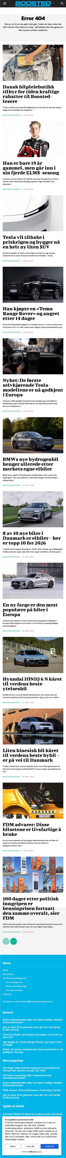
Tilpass (13, 1146)
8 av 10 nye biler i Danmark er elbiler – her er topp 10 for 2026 (32, 537)
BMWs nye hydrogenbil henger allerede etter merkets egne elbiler (31, 463)
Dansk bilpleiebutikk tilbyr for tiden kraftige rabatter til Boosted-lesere (31, 94)
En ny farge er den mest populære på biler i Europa (30, 609)
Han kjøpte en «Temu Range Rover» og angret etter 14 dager (31, 313)
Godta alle (49, 1146)
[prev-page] (6, 941)
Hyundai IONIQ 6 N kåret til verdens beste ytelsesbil (32, 683)
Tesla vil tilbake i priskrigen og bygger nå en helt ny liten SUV (31, 241)
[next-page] (13, 941)
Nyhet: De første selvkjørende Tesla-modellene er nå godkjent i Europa (33, 387)
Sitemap (7, 994)
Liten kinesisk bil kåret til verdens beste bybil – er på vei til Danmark (31, 755)
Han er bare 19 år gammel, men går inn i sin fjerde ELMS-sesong (31, 167)
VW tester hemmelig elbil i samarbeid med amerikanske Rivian (27, 1076)
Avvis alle (30, 1146)
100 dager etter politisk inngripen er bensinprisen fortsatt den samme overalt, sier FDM (31, 908)
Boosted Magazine (11, 115)
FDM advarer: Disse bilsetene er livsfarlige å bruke (32, 829)
